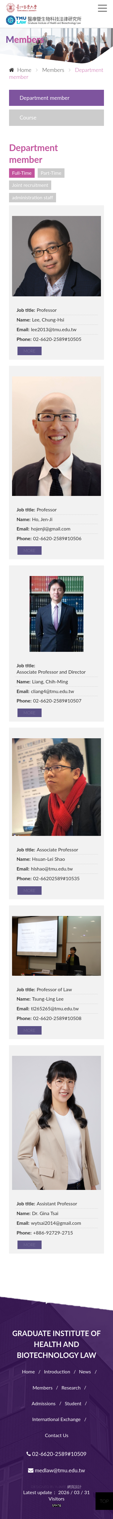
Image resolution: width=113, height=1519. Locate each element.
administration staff (32, 197)
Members (42, 1387)
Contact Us (56, 1435)
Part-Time (51, 173)
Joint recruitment (30, 185)
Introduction (57, 1371)
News (85, 1371)
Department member (45, 97)
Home (20, 69)
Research (70, 1387)
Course (28, 117)
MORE (30, 350)
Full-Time (22, 173)
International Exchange (56, 1419)
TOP (104, 1501)
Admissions (43, 1403)
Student (73, 1403)
